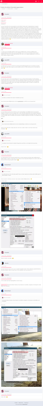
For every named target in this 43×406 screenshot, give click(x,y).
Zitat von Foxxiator (7, 95)
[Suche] (36, 1)
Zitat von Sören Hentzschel (8, 121)
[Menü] (41, 1)
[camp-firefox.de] (1, 1)
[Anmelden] (39, 1)
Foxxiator (3, 8)
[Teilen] (41, 11)
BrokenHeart (4, 284)
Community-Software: (21, 404)
